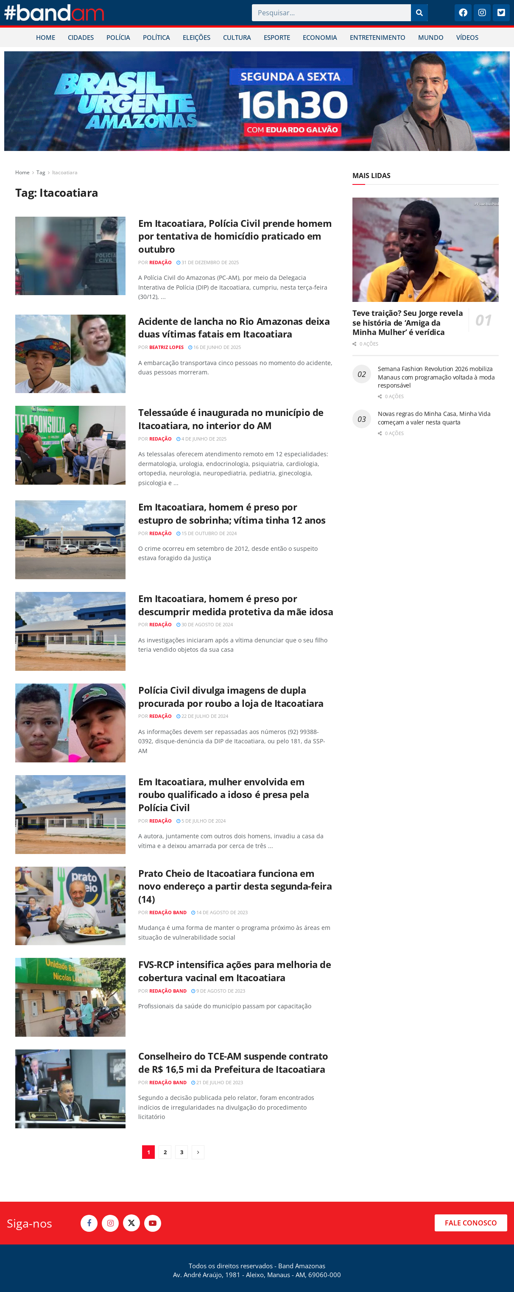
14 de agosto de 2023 (219, 912)
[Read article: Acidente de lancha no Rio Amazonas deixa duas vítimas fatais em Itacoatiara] (70, 354)
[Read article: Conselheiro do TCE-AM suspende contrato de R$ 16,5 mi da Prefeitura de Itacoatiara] (70, 1088)
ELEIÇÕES (196, 37)
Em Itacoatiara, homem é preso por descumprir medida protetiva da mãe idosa (235, 605)
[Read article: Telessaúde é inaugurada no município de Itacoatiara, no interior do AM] (70, 445)
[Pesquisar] (419, 12)
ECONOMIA (320, 37)
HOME (45, 37)
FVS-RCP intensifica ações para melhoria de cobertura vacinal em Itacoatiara (234, 971)
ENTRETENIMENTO (377, 37)
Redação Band (168, 912)
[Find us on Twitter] (131, 1222)
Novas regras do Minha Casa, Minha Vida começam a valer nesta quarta (434, 418)
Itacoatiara (65, 172)
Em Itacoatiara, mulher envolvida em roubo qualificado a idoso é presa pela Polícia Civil (223, 794)
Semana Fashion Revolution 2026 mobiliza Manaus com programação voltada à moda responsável (436, 377)
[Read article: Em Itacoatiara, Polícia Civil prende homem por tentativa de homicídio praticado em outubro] (70, 256)
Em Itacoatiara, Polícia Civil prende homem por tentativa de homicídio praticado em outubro (235, 236)
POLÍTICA (156, 37)
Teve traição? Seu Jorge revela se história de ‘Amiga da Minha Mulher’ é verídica (407, 322)
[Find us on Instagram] (110, 1223)
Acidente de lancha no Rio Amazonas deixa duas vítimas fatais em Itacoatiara (234, 327)
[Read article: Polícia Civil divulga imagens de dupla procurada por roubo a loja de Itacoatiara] (70, 723)
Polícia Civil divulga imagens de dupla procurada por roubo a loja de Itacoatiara (231, 696)
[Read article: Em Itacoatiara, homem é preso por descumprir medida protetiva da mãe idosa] (70, 631)
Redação (160, 262)
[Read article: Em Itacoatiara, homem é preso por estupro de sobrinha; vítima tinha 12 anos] (70, 539)
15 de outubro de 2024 (206, 533)
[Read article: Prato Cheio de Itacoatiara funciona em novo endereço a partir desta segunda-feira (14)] (70, 906)
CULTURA (237, 37)
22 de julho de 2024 (202, 716)
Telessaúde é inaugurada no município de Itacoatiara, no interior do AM (231, 419)
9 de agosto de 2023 (218, 991)
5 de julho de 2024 (201, 821)
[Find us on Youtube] (152, 1223)
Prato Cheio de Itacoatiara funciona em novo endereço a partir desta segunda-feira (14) (235, 886)
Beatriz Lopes (166, 347)
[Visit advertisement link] (257, 101)
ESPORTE (277, 37)
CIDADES (81, 37)
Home (22, 172)
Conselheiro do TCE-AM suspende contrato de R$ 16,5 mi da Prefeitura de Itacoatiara (233, 1062)
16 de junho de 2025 (214, 347)
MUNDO (431, 37)
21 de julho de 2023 (217, 1082)
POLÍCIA (118, 37)
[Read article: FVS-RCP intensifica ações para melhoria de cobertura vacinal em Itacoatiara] (70, 997)
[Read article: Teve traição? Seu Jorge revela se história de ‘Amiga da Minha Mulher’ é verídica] (425, 250)
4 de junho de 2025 (201, 438)
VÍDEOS (467, 37)
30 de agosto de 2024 (204, 624)
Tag (40, 172)
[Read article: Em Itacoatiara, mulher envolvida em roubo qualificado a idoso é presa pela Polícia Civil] (70, 814)
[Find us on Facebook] (89, 1223)
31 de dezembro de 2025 (207, 262)
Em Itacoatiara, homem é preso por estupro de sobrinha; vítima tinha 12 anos (232, 513)
